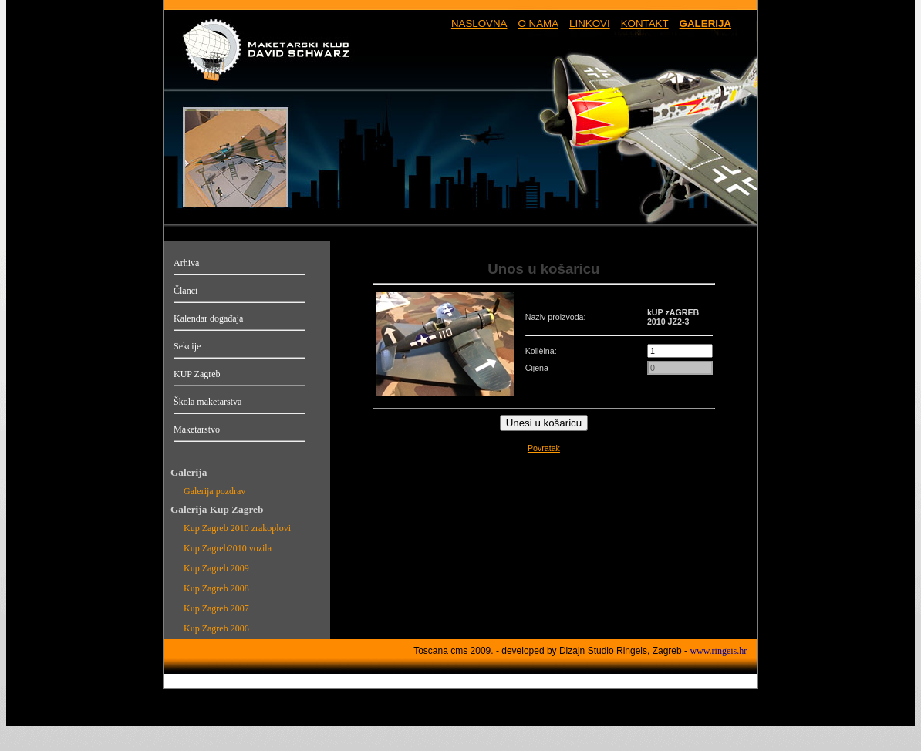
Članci (185, 290)
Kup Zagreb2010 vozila (228, 548)
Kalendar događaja (208, 318)
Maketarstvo (197, 429)
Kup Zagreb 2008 (216, 588)
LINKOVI (589, 23)
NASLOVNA (479, 23)
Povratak (544, 448)
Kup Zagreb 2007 (216, 608)
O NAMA (538, 23)
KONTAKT (645, 23)
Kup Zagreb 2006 (216, 628)
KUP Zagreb (197, 374)
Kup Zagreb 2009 (216, 568)
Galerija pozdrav (214, 491)
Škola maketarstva (207, 401)
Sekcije (187, 346)
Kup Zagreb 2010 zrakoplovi (237, 528)
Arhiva (186, 263)
